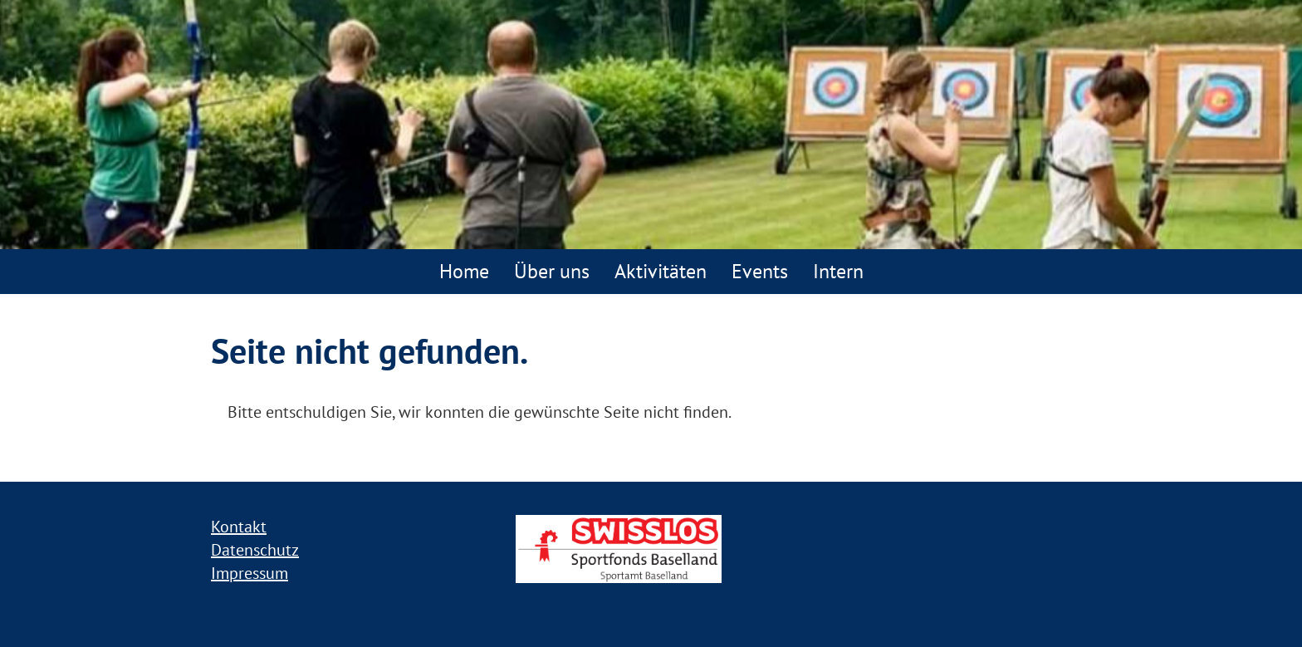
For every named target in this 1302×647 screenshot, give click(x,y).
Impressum (249, 573)
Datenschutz (255, 550)
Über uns (552, 271)
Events (760, 271)
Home (464, 271)
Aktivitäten (660, 271)
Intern (838, 271)
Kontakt (239, 526)
